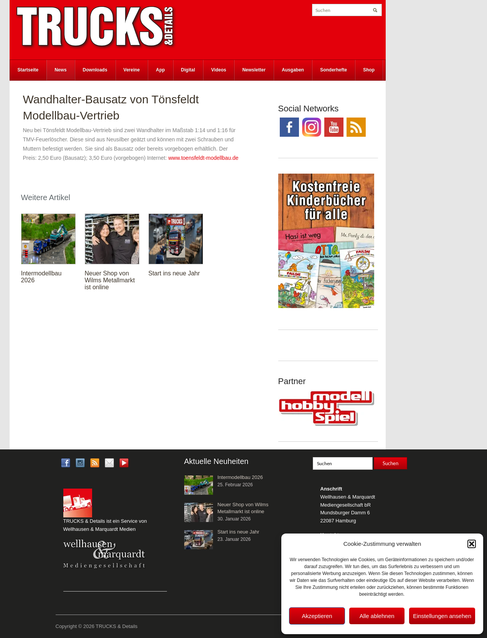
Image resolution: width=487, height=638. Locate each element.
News (60, 70)
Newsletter (254, 70)
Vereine (132, 70)
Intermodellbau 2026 (240, 477)
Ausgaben (293, 70)
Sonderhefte (333, 70)
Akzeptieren (317, 616)
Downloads (95, 70)
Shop (369, 70)
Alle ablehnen (377, 616)
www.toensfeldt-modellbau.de (203, 158)
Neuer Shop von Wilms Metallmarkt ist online (110, 280)
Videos (218, 70)
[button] (471, 544)
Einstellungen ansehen (442, 616)
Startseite (28, 70)
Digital (188, 70)
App (160, 70)
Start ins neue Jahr (174, 273)
